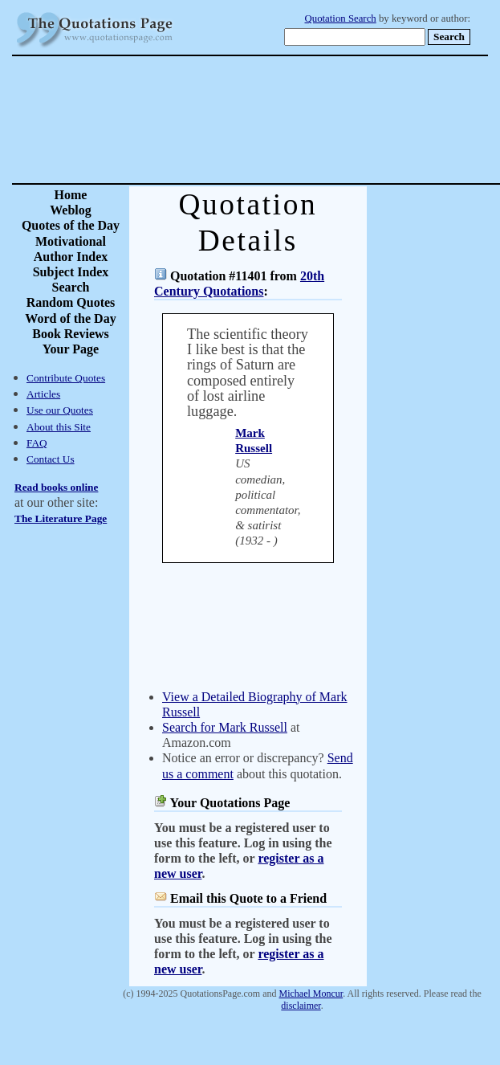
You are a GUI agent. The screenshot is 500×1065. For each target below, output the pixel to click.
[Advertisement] (306, 119)
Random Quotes (71, 302)
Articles (43, 394)
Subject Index (71, 272)
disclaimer (300, 1005)
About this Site (58, 427)
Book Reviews (70, 334)
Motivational (70, 241)
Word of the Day (70, 318)
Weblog (70, 210)
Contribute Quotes (65, 378)
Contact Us (50, 459)
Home (71, 195)
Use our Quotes (59, 410)
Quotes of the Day (71, 225)
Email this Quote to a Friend (248, 898)
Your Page (71, 349)
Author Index (71, 256)
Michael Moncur (311, 993)
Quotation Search (340, 18)
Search (71, 287)
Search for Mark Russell (224, 727)
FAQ (36, 443)
